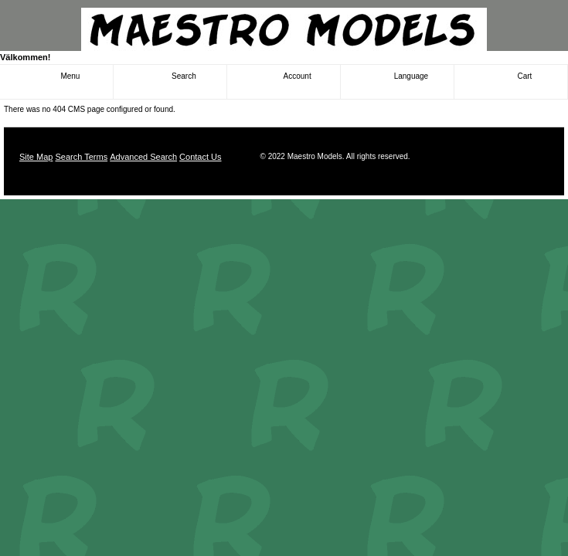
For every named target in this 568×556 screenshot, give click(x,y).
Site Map (36, 156)
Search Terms (81, 156)
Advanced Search (143, 156)
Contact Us (200, 156)
